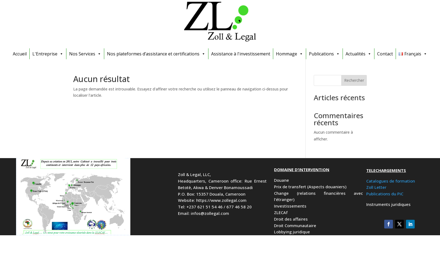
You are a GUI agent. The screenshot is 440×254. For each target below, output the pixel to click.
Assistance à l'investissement (240, 54)
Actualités (358, 53)
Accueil (20, 54)
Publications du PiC (384, 193)
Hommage (289, 53)
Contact (385, 54)
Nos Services (85, 53)
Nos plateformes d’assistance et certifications (156, 53)
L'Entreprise (47, 53)
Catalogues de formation (390, 181)
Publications (324, 53)
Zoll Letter (376, 187)
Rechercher (354, 80)
